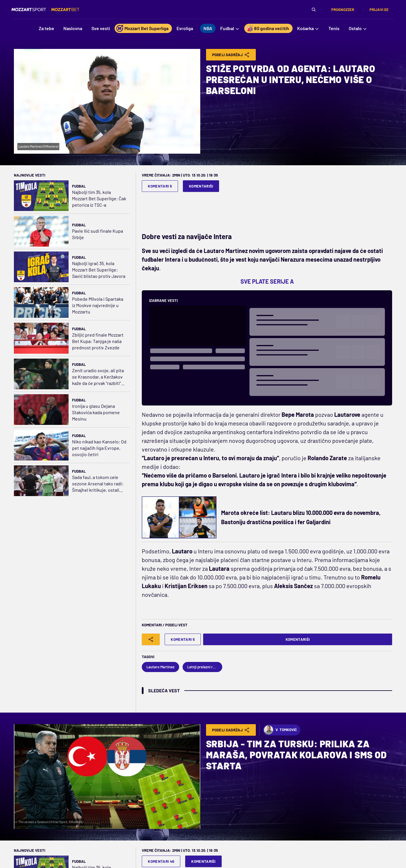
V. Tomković (280, 730)
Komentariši (201, 186)
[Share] (151, 639)
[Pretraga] (314, 9)
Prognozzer (342, 9)
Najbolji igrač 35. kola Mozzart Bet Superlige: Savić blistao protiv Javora (98, 269)
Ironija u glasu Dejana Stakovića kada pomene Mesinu (96, 412)
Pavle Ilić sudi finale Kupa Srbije (97, 234)
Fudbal (79, 186)
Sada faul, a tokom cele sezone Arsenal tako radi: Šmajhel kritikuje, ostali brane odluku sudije (97, 483)
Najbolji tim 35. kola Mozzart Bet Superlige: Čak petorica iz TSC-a (99, 198)
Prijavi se (379, 9)
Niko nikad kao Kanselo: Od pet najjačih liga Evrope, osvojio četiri (99, 448)
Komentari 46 (161, 861)
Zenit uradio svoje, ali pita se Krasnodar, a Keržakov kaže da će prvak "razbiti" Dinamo (98, 377)
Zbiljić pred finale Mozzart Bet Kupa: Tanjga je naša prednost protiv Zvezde (98, 341)
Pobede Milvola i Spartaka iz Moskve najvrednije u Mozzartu (97, 305)
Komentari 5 (160, 186)
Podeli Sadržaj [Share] (231, 55)
